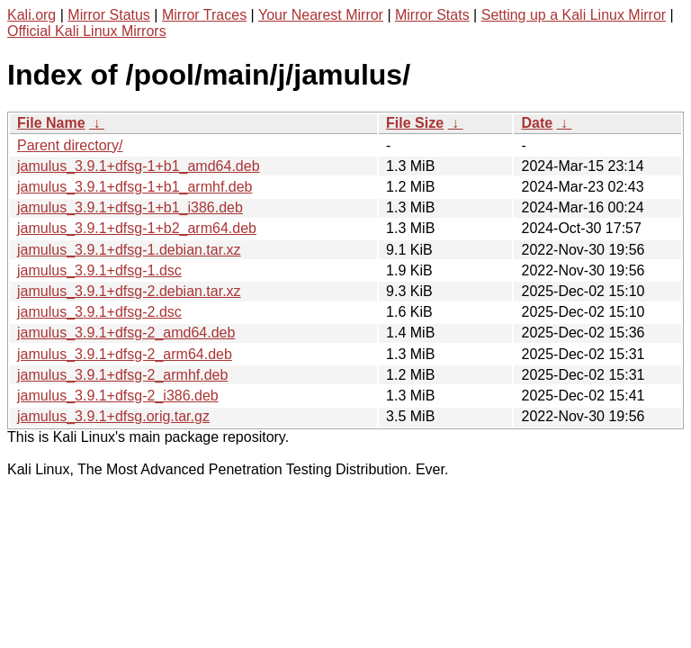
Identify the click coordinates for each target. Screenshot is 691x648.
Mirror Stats (432, 14)
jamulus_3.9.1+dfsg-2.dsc (99, 312)
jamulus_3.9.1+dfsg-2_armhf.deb (122, 374)
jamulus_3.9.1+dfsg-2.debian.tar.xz (129, 291)
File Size (415, 122)
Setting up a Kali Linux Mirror (573, 14)
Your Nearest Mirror (320, 14)
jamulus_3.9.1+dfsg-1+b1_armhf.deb (135, 186)
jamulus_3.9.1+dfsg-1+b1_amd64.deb (138, 166)
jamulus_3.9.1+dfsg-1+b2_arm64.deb (136, 228)
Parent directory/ (69, 145)
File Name (51, 122)
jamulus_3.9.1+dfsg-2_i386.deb (118, 395)
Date (536, 122)
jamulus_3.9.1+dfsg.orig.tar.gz (113, 416)
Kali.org (31, 14)
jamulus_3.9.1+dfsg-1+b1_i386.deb (130, 207)
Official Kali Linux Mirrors (86, 31)
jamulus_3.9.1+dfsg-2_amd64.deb (126, 332)
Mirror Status (108, 14)
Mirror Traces (204, 14)
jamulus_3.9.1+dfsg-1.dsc (99, 270)
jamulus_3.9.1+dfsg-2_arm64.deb (124, 354)
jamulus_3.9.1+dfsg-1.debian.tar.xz (129, 249)
